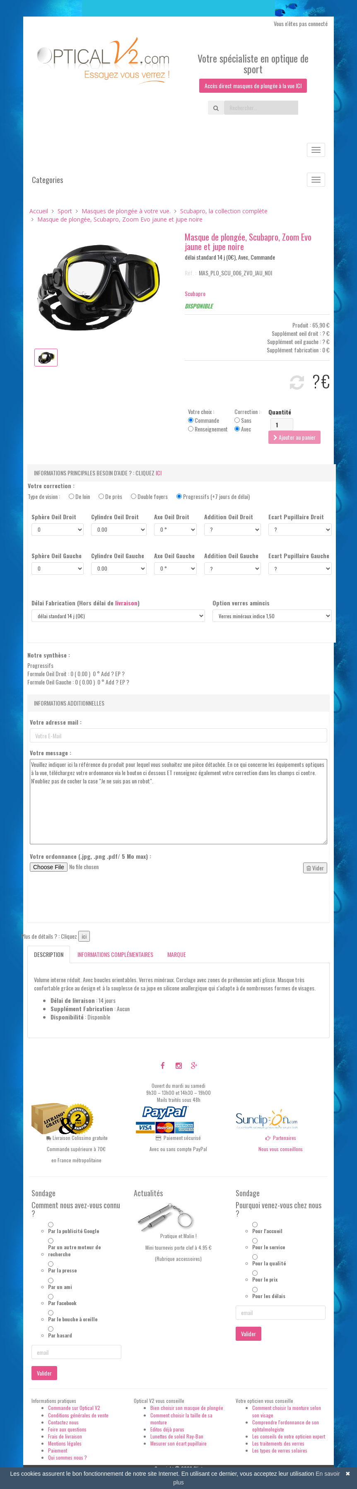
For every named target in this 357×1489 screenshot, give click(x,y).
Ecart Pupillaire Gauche (298, 556)
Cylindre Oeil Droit (115, 517)
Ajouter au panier (294, 437)
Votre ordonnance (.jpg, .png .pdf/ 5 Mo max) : (90, 856)
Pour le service (268, 1246)
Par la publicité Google (73, 1230)
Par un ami (60, 1286)
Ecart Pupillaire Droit (296, 517)
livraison (126, 602)
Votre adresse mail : (56, 722)
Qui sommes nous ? (67, 1457)
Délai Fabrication (85, 603)
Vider (315, 867)
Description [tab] (48, 954)
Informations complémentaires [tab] (115, 954)
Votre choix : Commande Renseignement (208, 420)
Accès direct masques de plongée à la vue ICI (253, 85)
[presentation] (93, 900)
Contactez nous (63, 1422)
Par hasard (60, 1335)
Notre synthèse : (48, 655)
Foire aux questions (67, 1429)
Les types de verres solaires (279, 1450)
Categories (47, 179)
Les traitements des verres (278, 1443)
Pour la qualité (269, 1263)
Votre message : (50, 753)
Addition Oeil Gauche (231, 556)
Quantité (279, 412)
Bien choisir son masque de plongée (186, 1407)
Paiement (57, 1450)
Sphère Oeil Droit (53, 517)
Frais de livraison (65, 1436)
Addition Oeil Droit (228, 517)
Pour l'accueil (267, 1230)
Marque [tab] (176, 954)
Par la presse (62, 1270)
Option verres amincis (241, 603)
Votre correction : (51, 486)
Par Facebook (62, 1302)
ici (159, 472)
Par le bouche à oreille (72, 1319)
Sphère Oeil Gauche (56, 556)
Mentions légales (65, 1443)
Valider (44, 1373)
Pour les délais (268, 1295)
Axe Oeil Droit (171, 517)
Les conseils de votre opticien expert (288, 1436)
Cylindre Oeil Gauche (117, 556)
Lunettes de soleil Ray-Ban (176, 1436)
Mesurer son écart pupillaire (178, 1443)
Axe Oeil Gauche (174, 556)
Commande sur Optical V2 (74, 1407)
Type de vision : (139, 496)
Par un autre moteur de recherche (74, 1250)
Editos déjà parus (167, 1429)
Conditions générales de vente (78, 1415)
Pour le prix (264, 1279)
